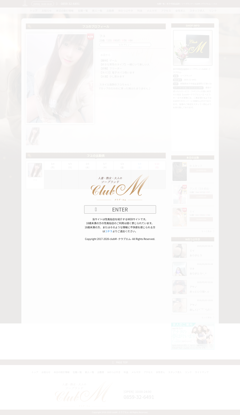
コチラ (109, 231)
